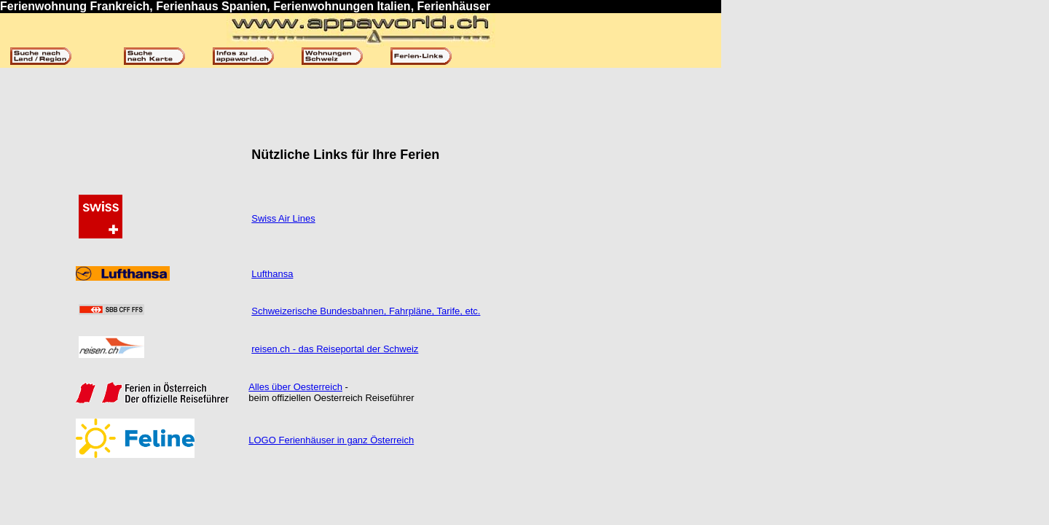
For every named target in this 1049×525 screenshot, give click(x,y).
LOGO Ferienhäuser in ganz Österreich (331, 440)
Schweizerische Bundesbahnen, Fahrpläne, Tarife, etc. (365, 311)
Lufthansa (272, 273)
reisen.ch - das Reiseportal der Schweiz (334, 348)
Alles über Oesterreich (295, 386)
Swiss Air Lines (283, 218)
